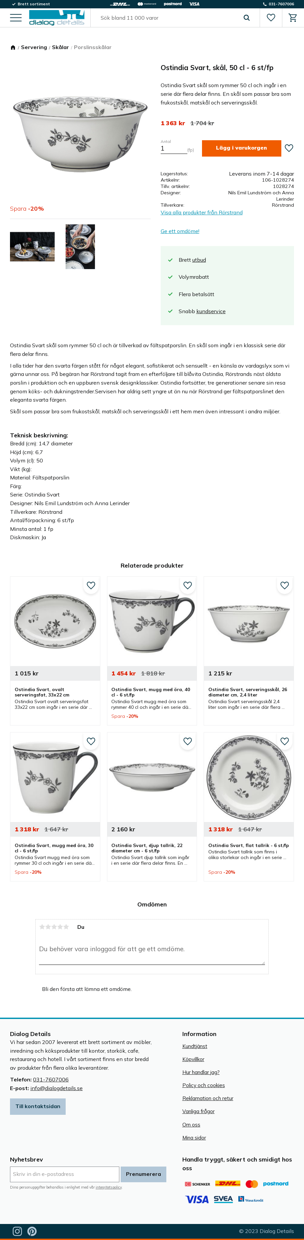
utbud (199, 259)
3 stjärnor (54, 927)
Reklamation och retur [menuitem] (207, 1098)
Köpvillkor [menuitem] (193, 1059)
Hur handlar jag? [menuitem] (201, 1072)
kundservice (211, 311)
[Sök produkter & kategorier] (167, 18)
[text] (173, 123)
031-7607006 (51, 1079)
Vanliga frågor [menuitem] (198, 1111)
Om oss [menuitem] (191, 1124)
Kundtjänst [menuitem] (194, 1046)
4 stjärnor (60, 927)
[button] (16, 18)
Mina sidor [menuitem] (194, 1137)
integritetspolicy (109, 1187)
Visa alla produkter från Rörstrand (202, 212)
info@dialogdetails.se (56, 1088)
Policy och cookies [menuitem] (203, 1085)
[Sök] (246, 18)
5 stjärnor (66, 927)
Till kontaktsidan (37, 1106)
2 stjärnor (48, 927)
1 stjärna (42, 927)
